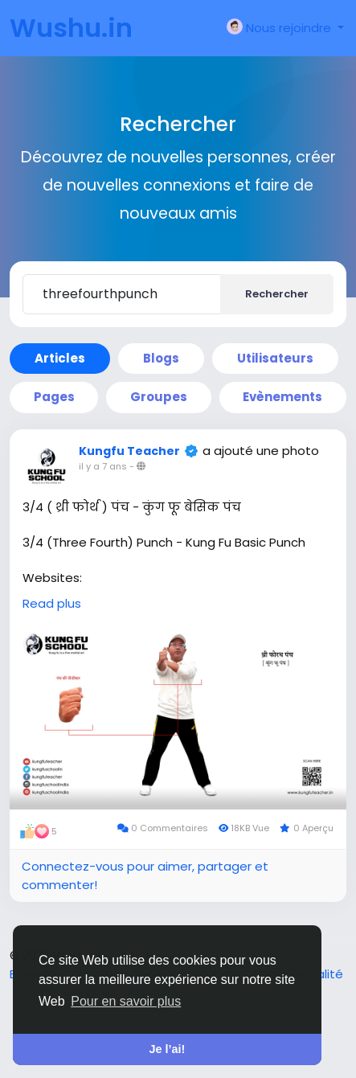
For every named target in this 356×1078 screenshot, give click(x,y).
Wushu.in (71, 28)
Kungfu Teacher (129, 451)
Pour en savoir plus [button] (126, 1001)
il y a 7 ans (103, 466)
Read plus (52, 603)
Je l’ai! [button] (167, 1049)
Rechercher (277, 293)
